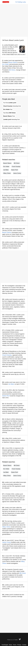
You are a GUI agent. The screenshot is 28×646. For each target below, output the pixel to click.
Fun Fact (9, 102)
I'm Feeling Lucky (20, 2)
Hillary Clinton (7, 173)
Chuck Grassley (16, 166)
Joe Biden (6, 169)
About (10, 644)
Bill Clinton (12, 70)
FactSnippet (5, 644)
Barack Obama (12, 62)
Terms (14, 644)
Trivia (9, 116)
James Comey (17, 173)
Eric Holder (5, 64)
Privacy (19, 644)
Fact (7, 109)
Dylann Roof (14, 169)
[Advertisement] (14, 20)
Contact (24, 644)
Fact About (9, 112)
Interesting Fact (12, 106)
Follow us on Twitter (14, 639)
